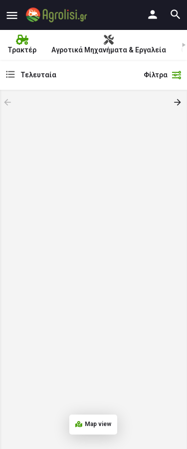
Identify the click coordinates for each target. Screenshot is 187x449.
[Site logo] (57, 15)
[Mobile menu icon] (12, 15)
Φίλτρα (163, 74)
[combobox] (71, 75)
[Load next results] (179, 102)
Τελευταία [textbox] (38, 75)
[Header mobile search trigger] (175, 14)
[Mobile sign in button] (152, 14)
